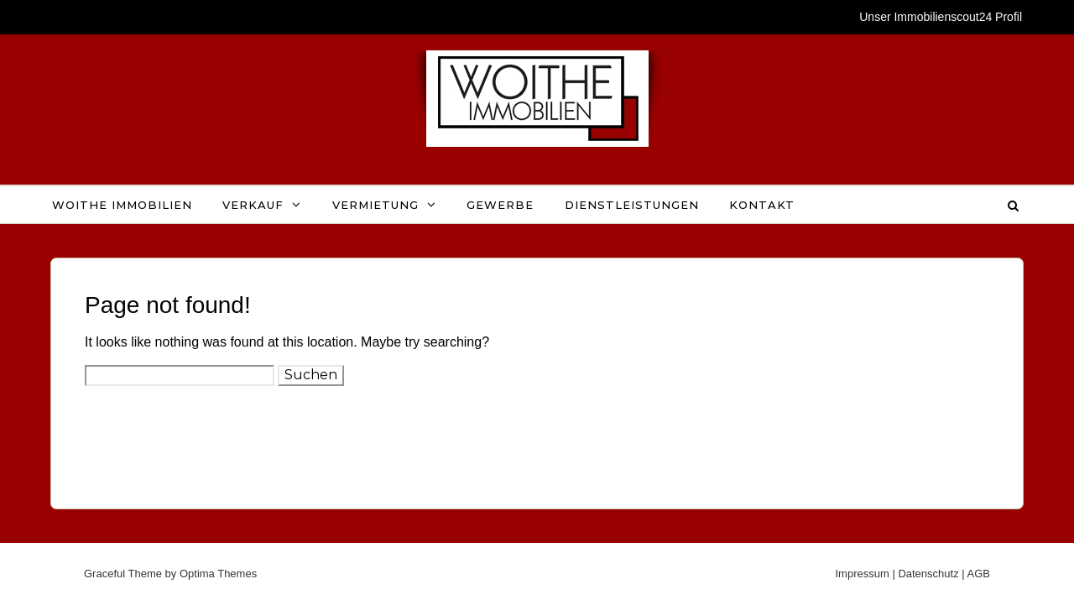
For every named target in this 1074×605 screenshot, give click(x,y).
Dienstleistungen (632, 204)
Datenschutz (928, 573)
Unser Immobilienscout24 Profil (940, 16)
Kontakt (762, 204)
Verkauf (253, 204)
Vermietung (375, 204)
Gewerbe (500, 204)
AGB (978, 573)
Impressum (862, 573)
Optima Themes (218, 573)
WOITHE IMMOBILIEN (122, 204)
